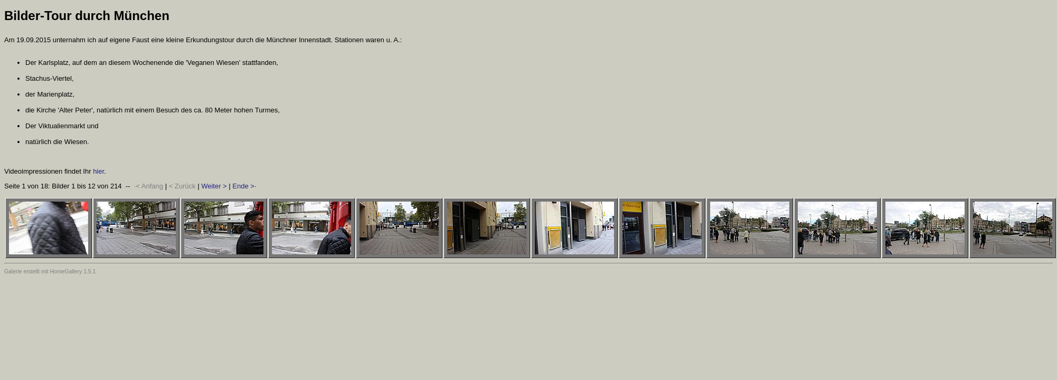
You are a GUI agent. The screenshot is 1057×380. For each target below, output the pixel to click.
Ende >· (244, 186)
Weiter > (214, 186)
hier (98, 171)
